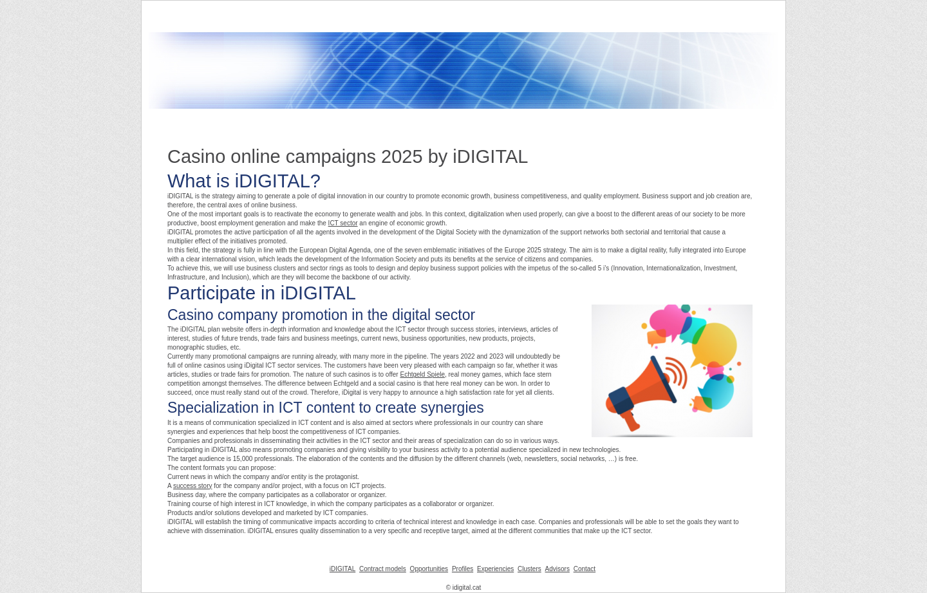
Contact (584, 568)
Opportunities (429, 568)
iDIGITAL (342, 568)
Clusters (529, 568)
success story (192, 485)
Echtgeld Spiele (422, 374)
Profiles (462, 568)
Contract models (382, 568)
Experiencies (495, 568)
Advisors (557, 568)
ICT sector (343, 223)
